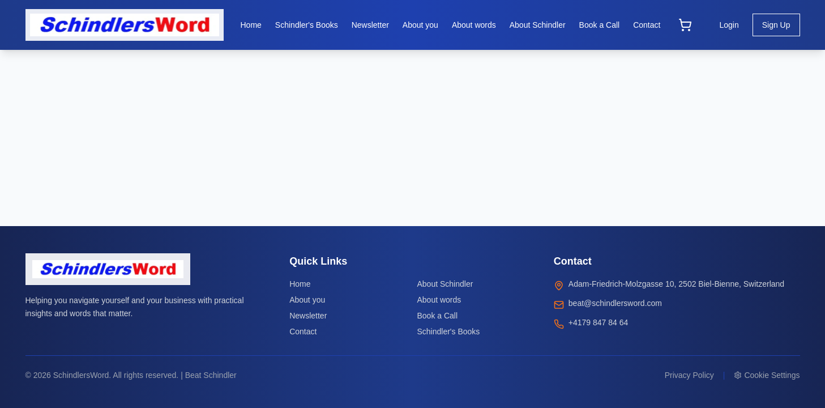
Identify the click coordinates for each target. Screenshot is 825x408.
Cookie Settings (767, 375)
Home (299, 283)
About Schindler (445, 283)
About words (439, 299)
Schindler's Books (448, 331)
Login (728, 24)
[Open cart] (685, 25)
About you (307, 299)
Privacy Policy (689, 375)
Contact (303, 331)
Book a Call (437, 315)
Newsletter (308, 315)
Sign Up (776, 24)
